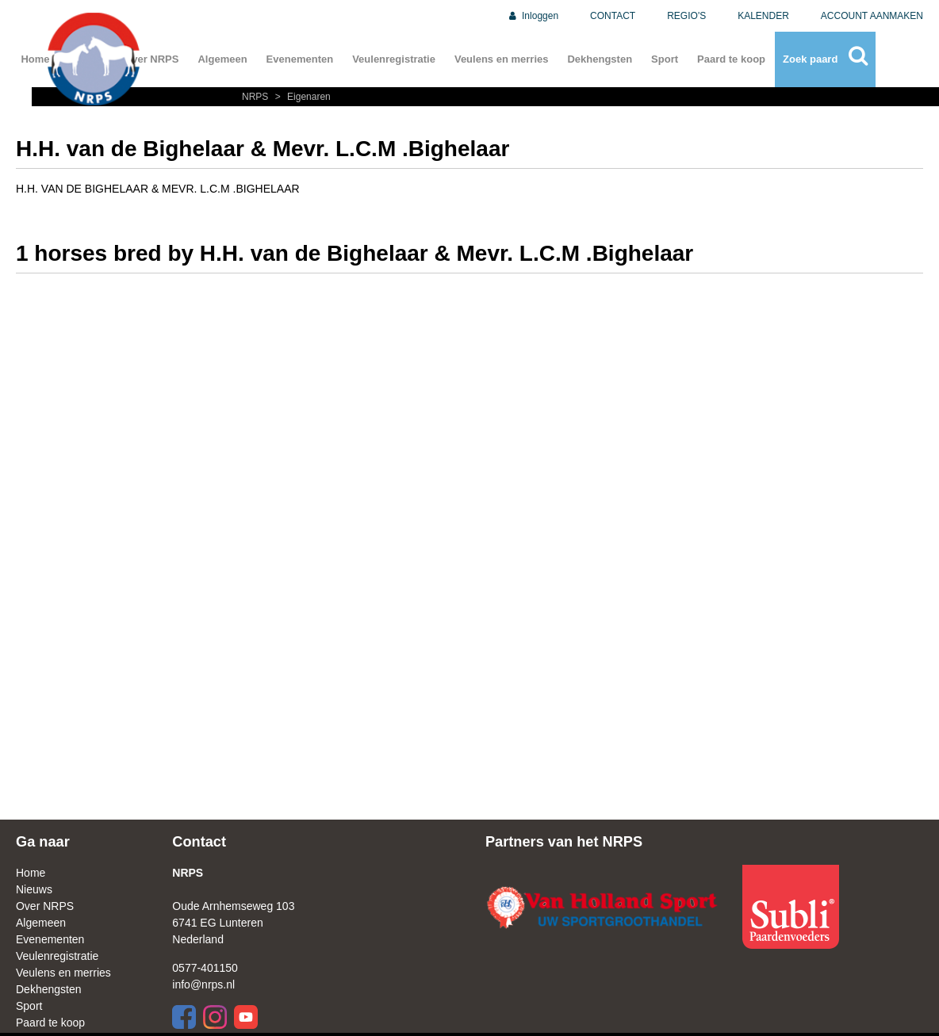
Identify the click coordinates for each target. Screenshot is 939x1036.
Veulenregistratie (393, 59)
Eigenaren (301, 96)
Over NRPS (45, 906)
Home (30, 872)
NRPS (256, 96)
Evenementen (300, 59)
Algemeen (222, 59)
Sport (664, 59)
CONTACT (612, 15)
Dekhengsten (599, 59)
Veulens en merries (501, 59)
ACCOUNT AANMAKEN (872, 15)
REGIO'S (686, 15)
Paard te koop (731, 59)
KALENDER (763, 15)
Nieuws (34, 889)
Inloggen (532, 15)
